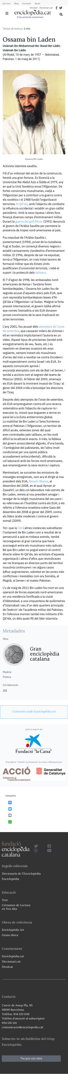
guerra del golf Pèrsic (29, 221)
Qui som (7, 3)
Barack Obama (38, 481)
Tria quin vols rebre (31, 1058)
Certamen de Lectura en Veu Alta (16, 906)
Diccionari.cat (46, 8)
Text (5, 900)
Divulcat (34, 8)
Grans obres (10, 935)
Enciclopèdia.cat (13, 956)
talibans (40, 272)
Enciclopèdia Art (13, 930)
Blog (16, 3)
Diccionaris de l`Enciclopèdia (21, 873)
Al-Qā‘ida (21, 204)
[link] (34, 711)
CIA (20, 528)
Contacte (26, 3)
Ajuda (37, 3)
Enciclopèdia (10, 879)
